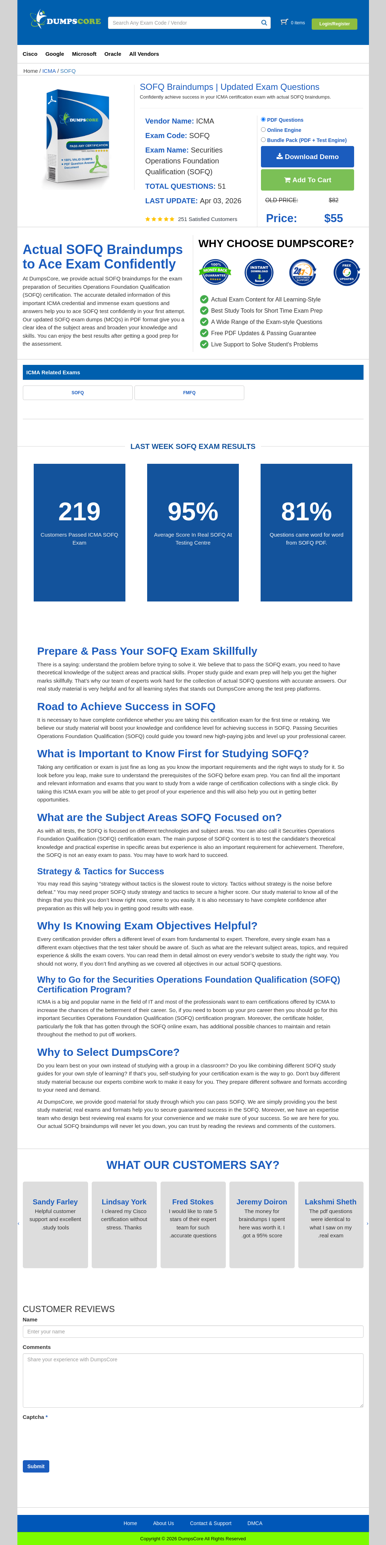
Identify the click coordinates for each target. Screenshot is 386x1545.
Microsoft (84, 54)
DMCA (255, 1523)
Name (30, 1319)
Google (54, 54)
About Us (163, 1523)
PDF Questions (282, 120)
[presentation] (368, 1223)
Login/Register (334, 23)
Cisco (30, 54)
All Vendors (144, 54)
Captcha (35, 1417)
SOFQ (68, 71)
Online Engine (281, 130)
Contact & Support (210, 1523)
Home (31, 71)
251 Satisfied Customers (207, 219)
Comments (37, 1347)
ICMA (49, 71)
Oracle (112, 54)
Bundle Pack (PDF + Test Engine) (303, 140)
